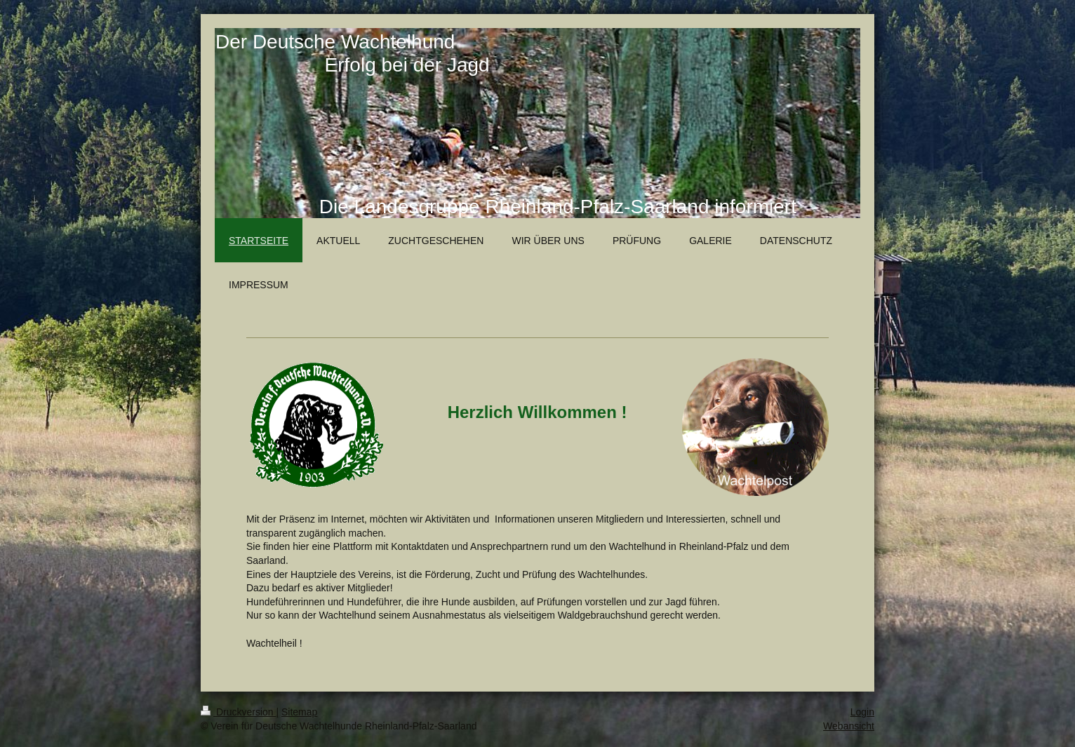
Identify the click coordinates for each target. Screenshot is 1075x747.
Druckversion (238, 712)
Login (862, 712)
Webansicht (848, 726)
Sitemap (299, 712)
